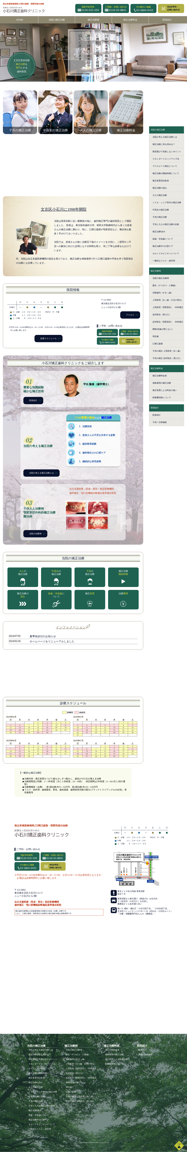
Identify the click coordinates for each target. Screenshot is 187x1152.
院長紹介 (33, 400)
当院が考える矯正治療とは (165, 137)
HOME (19, 19)
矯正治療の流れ (160, 188)
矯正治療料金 (130, 19)
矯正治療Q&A (159, 232)
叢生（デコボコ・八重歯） (165, 285)
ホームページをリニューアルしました (52, 641)
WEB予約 (171, 8)
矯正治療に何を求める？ (164, 144)
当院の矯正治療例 (161, 278)
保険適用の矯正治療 (162, 383)
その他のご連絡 (143, 8)
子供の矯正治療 (160, 217)
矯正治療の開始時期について (166, 173)
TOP (179, 1145)
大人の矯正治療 (160, 195)
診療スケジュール (48, 338)
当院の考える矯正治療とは (41, 473)
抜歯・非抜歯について (163, 239)
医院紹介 (167, 19)
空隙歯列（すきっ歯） (163, 293)
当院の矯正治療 (57, 19)
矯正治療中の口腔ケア (163, 246)
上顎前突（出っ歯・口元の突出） (168, 300)
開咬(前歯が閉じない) (162, 329)
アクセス (130, 315)
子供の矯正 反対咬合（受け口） (167, 358)
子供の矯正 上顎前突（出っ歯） (167, 351)
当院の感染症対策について (73, 673)
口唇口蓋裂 (158, 344)
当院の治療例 (35, 534)
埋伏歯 (156, 336)
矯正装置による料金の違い (165, 390)
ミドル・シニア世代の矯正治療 (167, 202)
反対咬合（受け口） (162, 315)
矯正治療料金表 (160, 376)
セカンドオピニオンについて (166, 253)
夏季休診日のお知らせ (43, 636)
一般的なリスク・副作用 (164, 261)
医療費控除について (162, 397)
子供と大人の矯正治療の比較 (166, 224)
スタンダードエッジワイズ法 (166, 159)
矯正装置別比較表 (161, 181)
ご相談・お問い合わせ (116, 8)
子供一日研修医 (160, 422)
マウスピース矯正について (165, 166)
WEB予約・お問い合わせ (129, 341)
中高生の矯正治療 (161, 210)
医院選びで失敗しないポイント (167, 151)
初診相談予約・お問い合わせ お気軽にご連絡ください (166, 96)
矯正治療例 (93, 19)
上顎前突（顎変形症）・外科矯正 (168, 307)
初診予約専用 (88, 8)
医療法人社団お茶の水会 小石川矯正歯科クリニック (24, 8)
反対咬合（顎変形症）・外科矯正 (168, 322)
